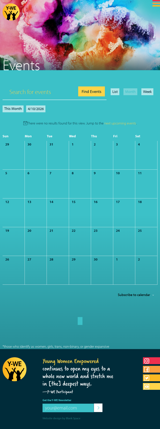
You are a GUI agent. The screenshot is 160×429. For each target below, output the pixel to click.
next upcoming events (120, 123)
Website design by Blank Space (61, 418)
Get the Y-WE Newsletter (57, 400)
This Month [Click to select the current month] (13, 108)
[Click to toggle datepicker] (35, 108)
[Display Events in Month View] (130, 91)
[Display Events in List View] (115, 91)
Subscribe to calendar (134, 294)
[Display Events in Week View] (147, 91)
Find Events (91, 91)
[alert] (82, 123)
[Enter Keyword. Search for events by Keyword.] (39, 92)
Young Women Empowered (71, 361)
